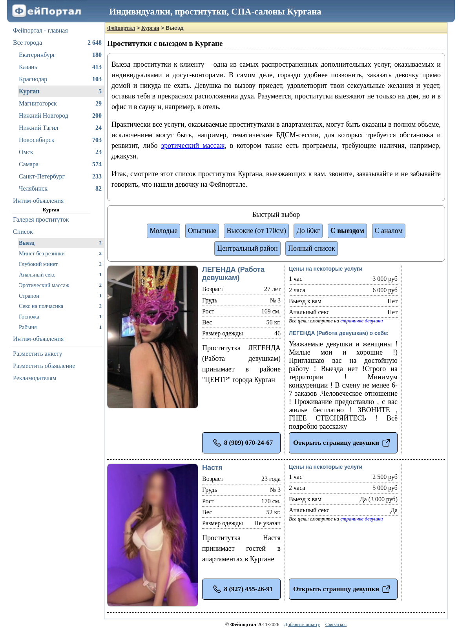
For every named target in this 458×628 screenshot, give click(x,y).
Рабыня (60, 326)
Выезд (60, 242)
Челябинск (60, 189)
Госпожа (60, 316)
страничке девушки (361, 321)
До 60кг (308, 231)
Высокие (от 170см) (256, 231)
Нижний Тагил (60, 128)
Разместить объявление (44, 365)
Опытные (202, 231)
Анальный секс (60, 274)
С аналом (389, 231)
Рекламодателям (35, 378)
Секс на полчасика (60, 305)
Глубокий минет (60, 263)
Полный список (311, 248)
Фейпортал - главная (40, 30)
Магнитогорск (60, 103)
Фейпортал (121, 28)
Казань (60, 67)
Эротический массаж (60, 284)
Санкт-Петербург (60, 176)
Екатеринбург (60, 55)
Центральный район (247, 248)
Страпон (60, 295)
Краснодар (60, 79)
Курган (60, 91)
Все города (57, 43)
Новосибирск (60, 140)
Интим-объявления (38, 200)
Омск (60, 152)
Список (23, 231)
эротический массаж (192, 145)
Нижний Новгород (60, 116)
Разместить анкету (37, 353)
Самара (60, 164)
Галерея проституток (41, 219)
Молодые (163, 231)
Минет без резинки (60, 253)
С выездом (347, 231)
